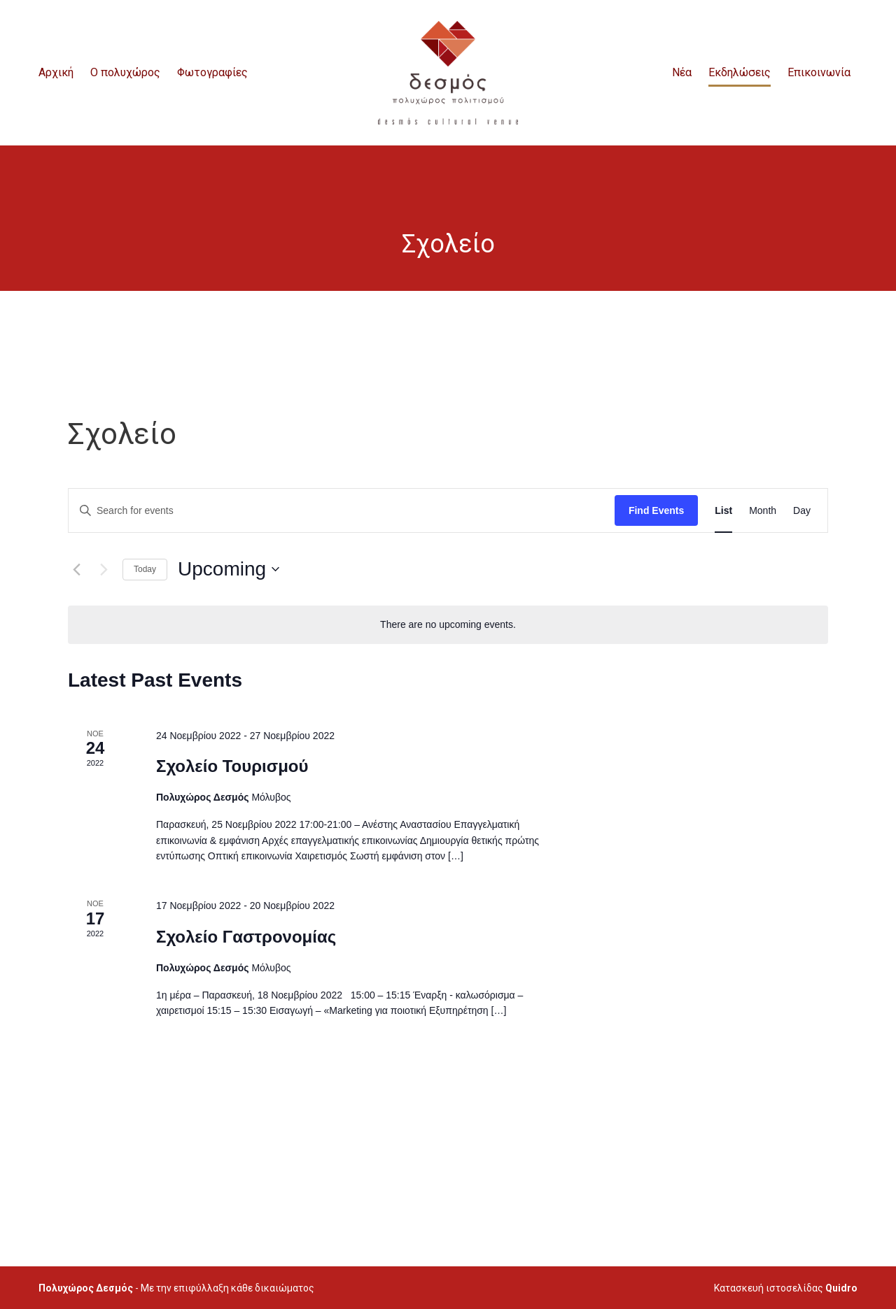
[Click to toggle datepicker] (228, 569)
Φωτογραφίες (212, 72)
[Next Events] (103, 569)
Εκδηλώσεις (739, 72)
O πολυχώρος (125, 72)
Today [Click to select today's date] (145, 569)
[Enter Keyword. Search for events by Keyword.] (342, 511)
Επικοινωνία (819, 72)
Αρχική (56, 72)
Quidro (841, 1288)
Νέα (682, 72)
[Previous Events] (76, 569)
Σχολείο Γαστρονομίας (246, 936)
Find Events (656, 510)
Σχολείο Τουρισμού (232, 766)
